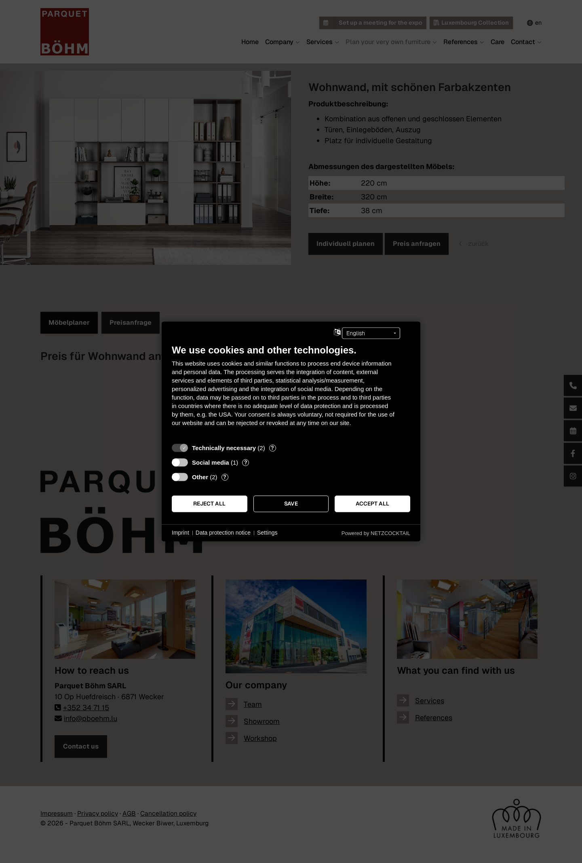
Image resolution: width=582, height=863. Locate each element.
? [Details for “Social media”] (245, 462)
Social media (210, 462)
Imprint (180, 532)
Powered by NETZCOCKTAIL (376, 533)
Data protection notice (223, 532)
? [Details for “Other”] (224, 477)
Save (291, 503)
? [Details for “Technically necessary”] (272, 447)
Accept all (372, 503)
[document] (291, 391)
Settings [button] (267, 532)
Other (200, 477)
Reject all (209, 503)
